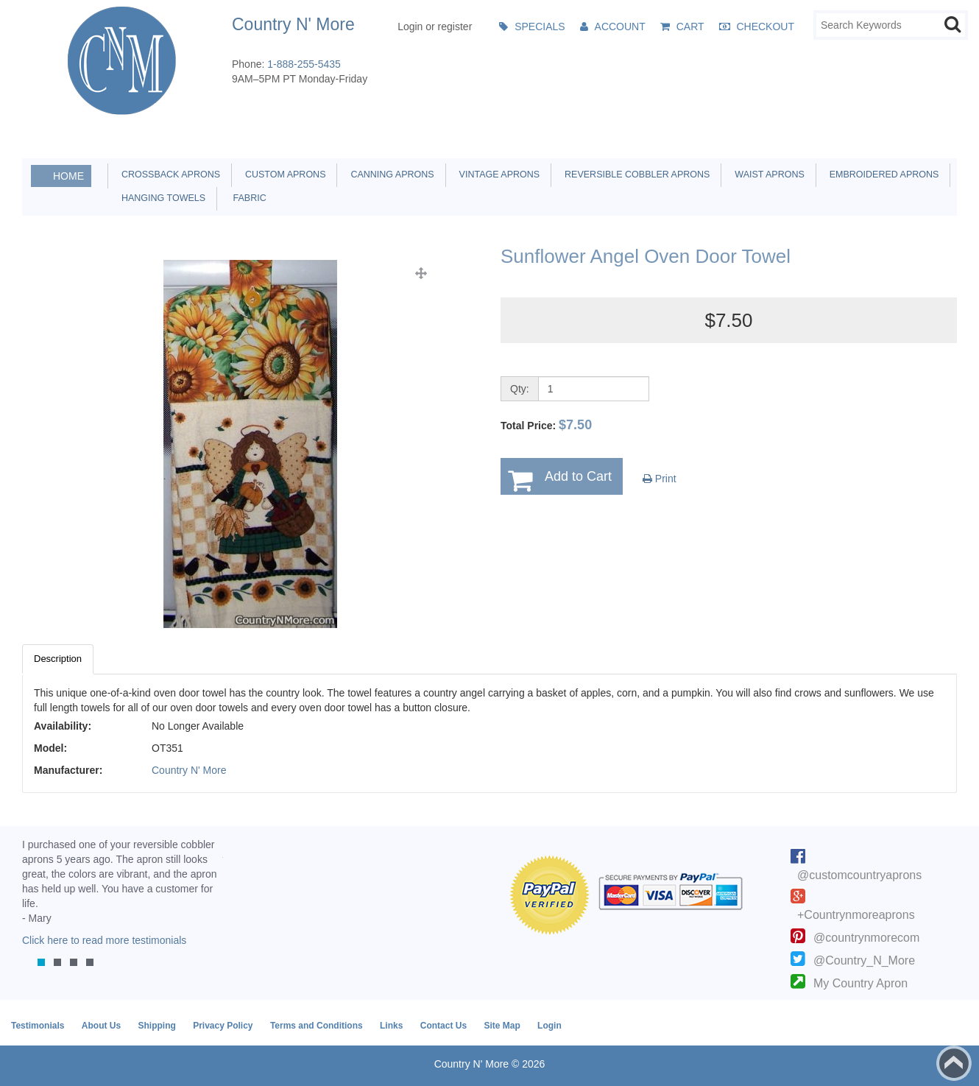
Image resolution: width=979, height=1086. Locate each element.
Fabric (245, 198)
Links (391, 1025)
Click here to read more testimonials (104, 940)
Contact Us (443, 1025)
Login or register (434, 26)
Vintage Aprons (497, 174)
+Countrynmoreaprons (856, 915)
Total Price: (546, 424)
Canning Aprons (389, 174)
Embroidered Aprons (881, 174)
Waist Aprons (766, 174)
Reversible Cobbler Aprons (634, 174)
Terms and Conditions (316, 1025)
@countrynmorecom (866, 937)
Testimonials (37, 1025)
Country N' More (189, 770)
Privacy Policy (222, 1025)
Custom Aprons (282, 174)
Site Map (502, 1025)
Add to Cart (578, 476)
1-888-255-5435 (304, 64)
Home (68, 176)
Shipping (156, 1025)
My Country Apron (860, 983)
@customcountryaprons (859, 875)
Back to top (954, 1063)
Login (549, 1025)
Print (659, 478)
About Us (101, 1025)
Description (58, 658)
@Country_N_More (864, 960)
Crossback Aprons (168, 174)
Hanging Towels (160, 198)
